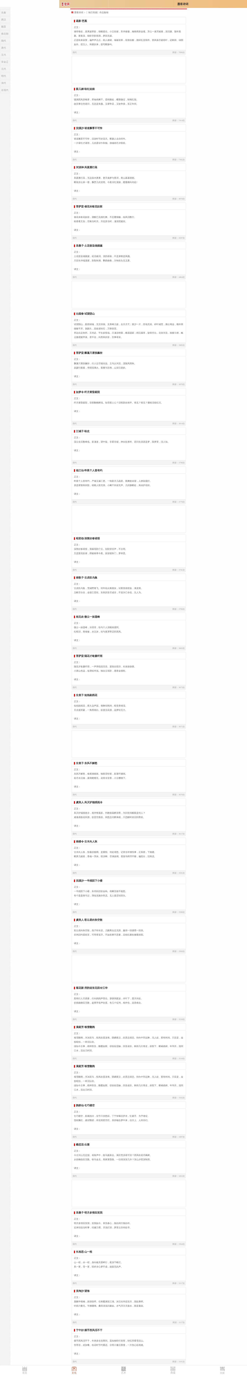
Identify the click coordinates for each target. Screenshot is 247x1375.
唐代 (3, 48)
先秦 (3, 12)
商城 (172, 1373)
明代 (3, 76)
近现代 (4, 90)
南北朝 (4, 33)
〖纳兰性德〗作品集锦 (97, 12)
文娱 (222, 1373)
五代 (3, 55)
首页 (24, 1373)
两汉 (3, 19)
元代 (3, 69)
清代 (3, 83)
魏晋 (3, 26)
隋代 (3, 41)
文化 (74, 1373)
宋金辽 (4, 62)
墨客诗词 (182, 4)
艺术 (123, 1373)
